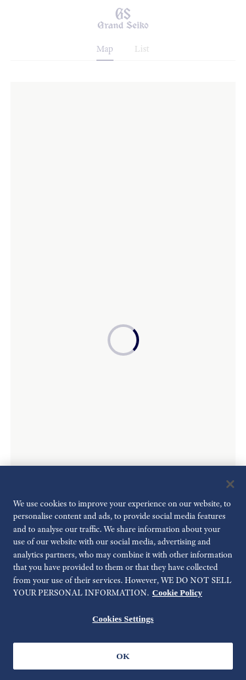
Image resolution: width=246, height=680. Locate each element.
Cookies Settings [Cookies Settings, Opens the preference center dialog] (123, 621)
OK (122, 657)
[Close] (230, 486)
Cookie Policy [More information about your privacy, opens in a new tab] (177, 594)
